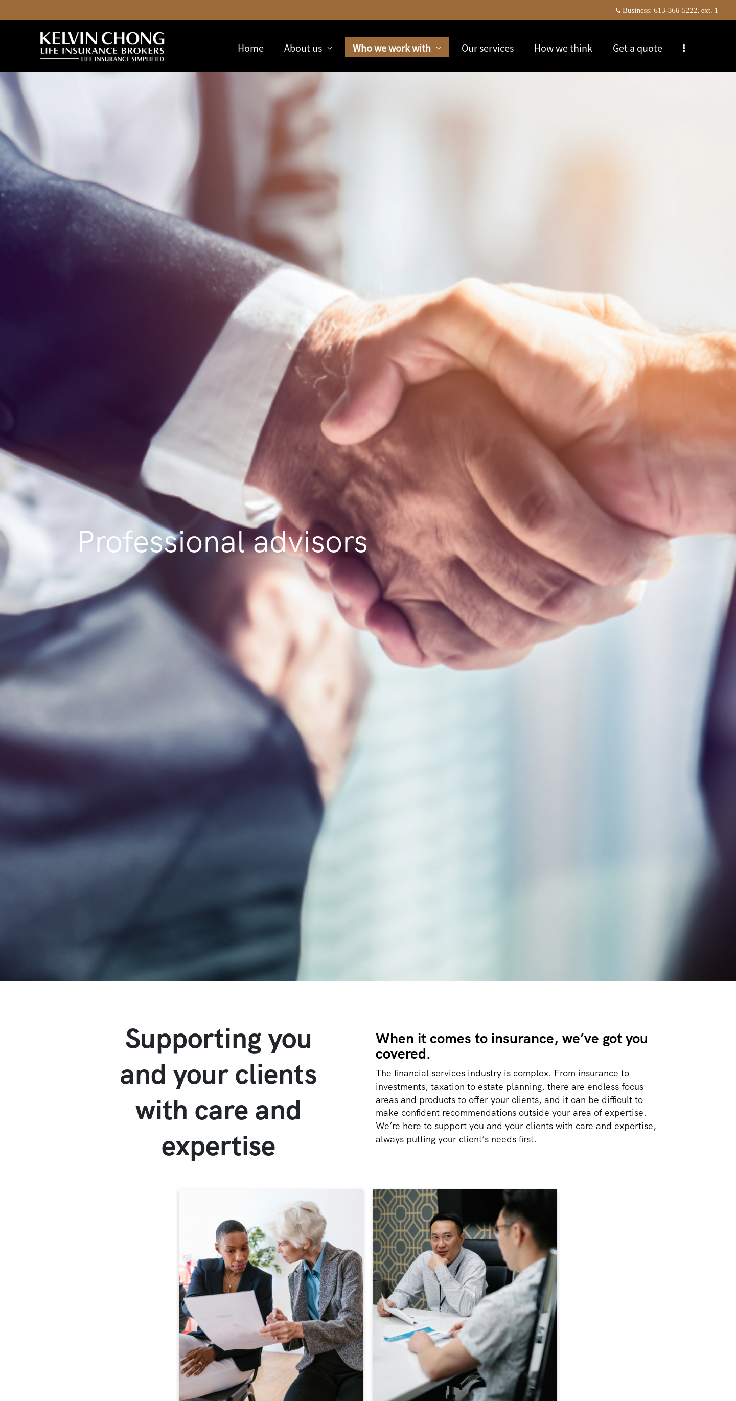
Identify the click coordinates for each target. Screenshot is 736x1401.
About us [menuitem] (308, 49)
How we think (564, 47)
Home (251, 47)
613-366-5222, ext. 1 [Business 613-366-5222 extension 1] (686, 10)
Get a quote (638, 47)
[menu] (684, 47)
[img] (368, 490)
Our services (488, 47)
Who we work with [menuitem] (397, 49)
